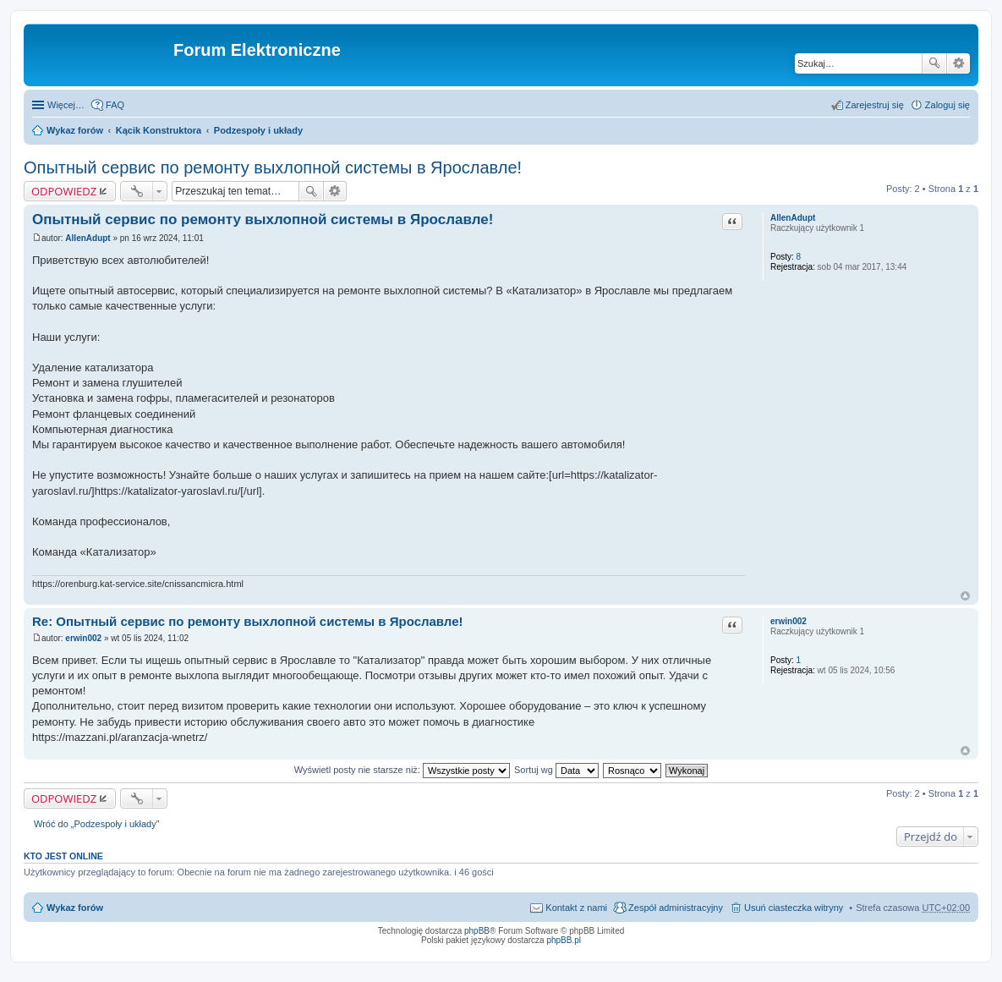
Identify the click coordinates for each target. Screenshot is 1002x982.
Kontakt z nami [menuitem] (576, 907)
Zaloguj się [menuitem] (947, 105)
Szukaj (934, 63)
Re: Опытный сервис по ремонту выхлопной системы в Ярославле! (247, 621)
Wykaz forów (75, 130)
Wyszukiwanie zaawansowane (958, 63)
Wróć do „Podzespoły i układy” (96, 824)
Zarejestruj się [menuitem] (875, 105)
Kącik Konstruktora (158, 130)
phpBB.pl (563, 940)
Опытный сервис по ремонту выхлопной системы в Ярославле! (273, 167)
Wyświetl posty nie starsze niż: (402, 770)
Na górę (965, 596)
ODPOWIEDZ (63, 191)
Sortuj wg (556, 770)
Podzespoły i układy (258, 130)
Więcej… (66, 105)
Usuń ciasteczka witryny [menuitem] (793, 907)
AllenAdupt (792, 217)
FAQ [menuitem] (115, 105)
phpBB (477, 930)
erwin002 (788, 621)
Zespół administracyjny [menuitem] (675, 907)
